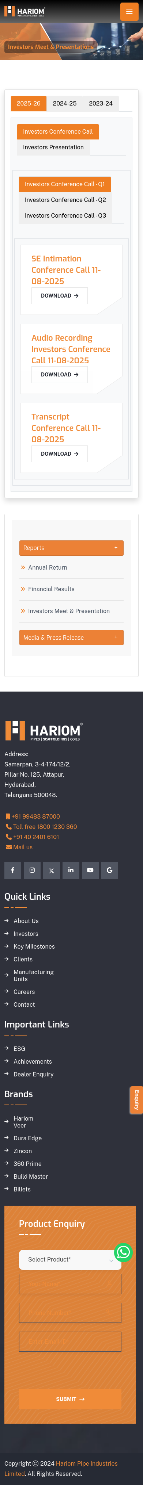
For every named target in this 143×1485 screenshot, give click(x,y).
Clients (23, 959)
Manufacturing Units (34, 976)
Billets (22, 1189)
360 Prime (28, 1164)
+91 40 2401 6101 (32, 837)
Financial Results (51, 589)
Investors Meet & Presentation (69, 611)
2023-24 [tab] (101, 103)
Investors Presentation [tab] (53, 147)
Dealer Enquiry (34, 1074)
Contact (24, 1005)
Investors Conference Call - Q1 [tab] (65, 184)
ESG (19, 1049)
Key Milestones (34, 947)
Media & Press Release (53, 638)
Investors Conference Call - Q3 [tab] (65, 215)
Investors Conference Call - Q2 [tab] (65, 199)
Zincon (23, 1151)
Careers (24, 992)
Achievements (33, 1062)
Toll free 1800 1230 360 (41, 826)
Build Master (31, 1177)
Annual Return (47, 567)
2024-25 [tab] (65, 103)
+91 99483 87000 (33, 816)
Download (59, 296)
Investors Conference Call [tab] (58, 131)
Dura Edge (28, 1138)
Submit (70, 1399)
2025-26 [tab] (29, 103)
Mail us (19, 847)
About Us (26, 921)
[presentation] (74, 1374)
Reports (33, 548)
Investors (26, 934)
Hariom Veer (23, 1122)
